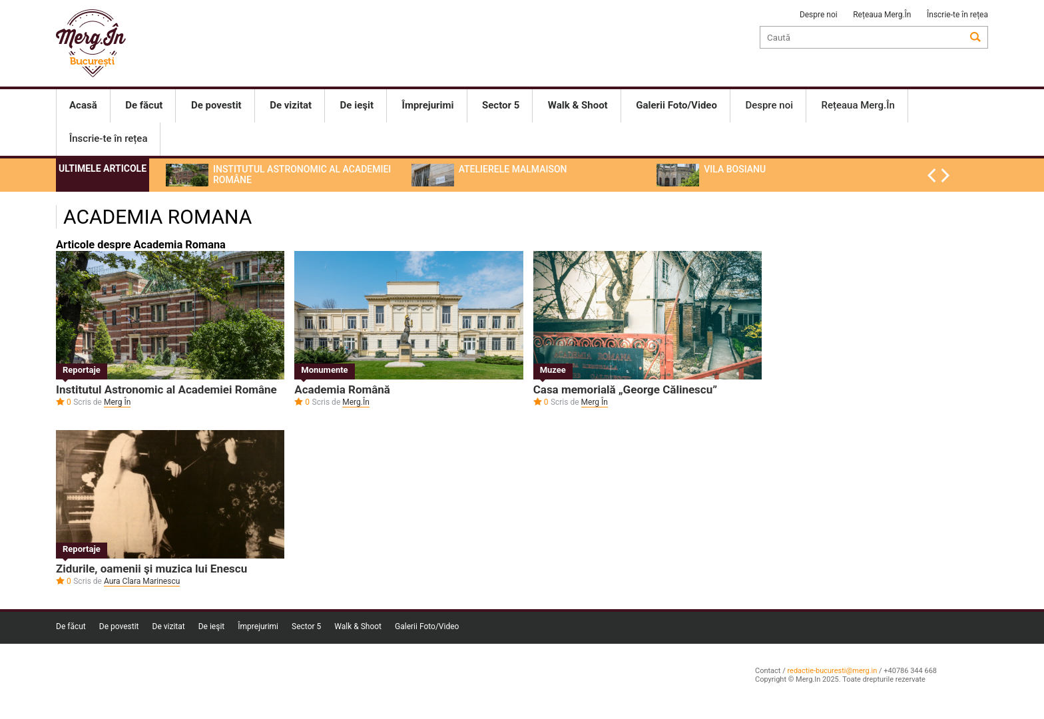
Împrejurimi (258, 626)
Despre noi (819, 14)
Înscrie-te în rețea (957, 14)
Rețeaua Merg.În (882, 14)
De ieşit (211, 626)
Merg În (117, 402)
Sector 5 (306, 626)
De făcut (71, 626)
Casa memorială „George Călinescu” (625, 389)
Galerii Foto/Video (427, 626)
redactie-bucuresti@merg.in (832, 670)
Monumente (324, 370)
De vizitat (168, 626)
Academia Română (342, 389)
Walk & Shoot (358, 626)
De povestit (119, 626)
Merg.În (356, 402)
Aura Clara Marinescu (142, 581)
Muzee (553, 370)
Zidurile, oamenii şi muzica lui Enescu (151, 568)
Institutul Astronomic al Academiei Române (166, 389)
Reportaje (82, 370)
